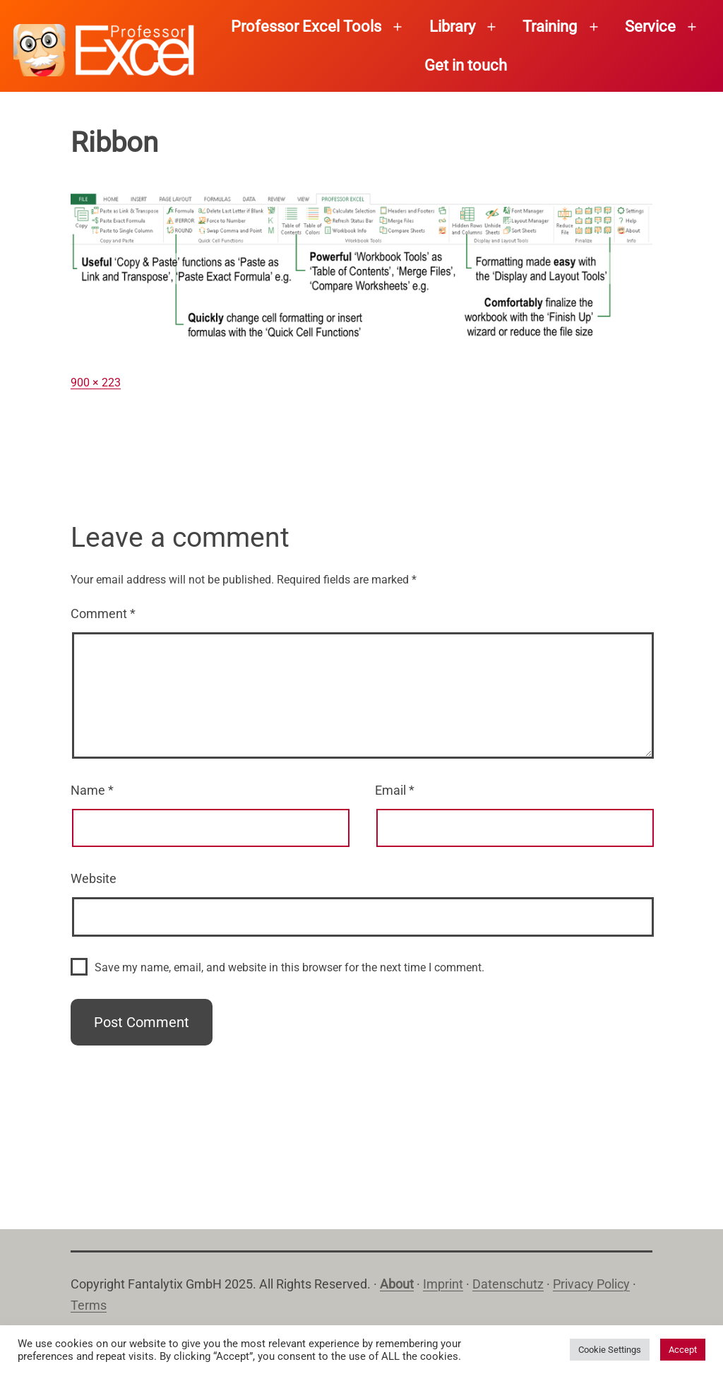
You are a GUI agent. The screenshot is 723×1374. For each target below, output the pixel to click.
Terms (89, 1305)
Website (93, 878)
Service (650, 26)
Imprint (443, 1284)
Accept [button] (683, 1349)
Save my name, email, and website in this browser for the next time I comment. (289, 967)
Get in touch (465, 65)
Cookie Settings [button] (609, 1349)
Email (394, 790)
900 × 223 (96, 382)
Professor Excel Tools (306, 26)
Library (452, 26)
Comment (103, 613)
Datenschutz (508, 1284)
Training (549, 26)
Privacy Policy (591, 1284)
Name (92, 790)
